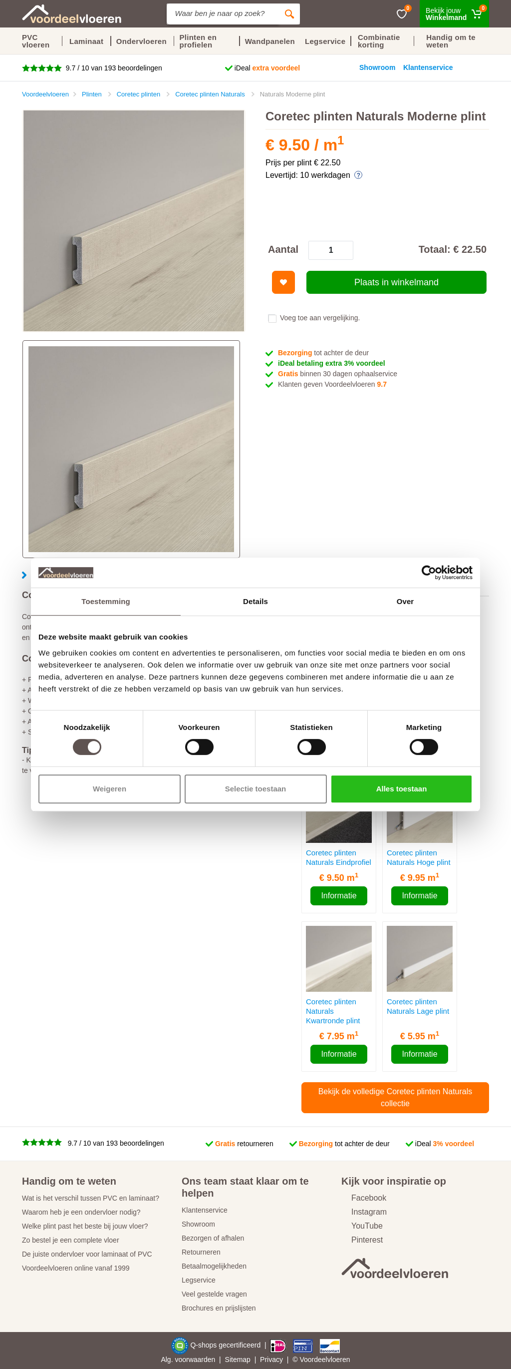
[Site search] (223, 13)
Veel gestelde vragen (214, 1294)
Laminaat (86, 41)
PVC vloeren (35, 41)
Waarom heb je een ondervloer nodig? (81, 1212)
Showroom (198, 1224)
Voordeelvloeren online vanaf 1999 (76, 1268)
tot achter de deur (323, 353)
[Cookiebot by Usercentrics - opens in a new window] (429, 572)
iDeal (267, 68)
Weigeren (109, 788)
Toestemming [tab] (105, 601)
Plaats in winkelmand (396, 282)
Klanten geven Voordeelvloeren (332, 384)
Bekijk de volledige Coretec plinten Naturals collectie (395, 1097)
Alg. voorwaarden (188, 1360)
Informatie (338, 895)
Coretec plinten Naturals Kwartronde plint (333, 1011)
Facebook (363, 1198)
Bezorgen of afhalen (213, 1238)
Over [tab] (405, 601)
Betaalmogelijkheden (214, 1266)
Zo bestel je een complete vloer (70, 1240)
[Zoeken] (289, 13)
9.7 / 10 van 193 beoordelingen (113, 68)
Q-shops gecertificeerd (226, 1345)
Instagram (364, 1212)
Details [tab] (255, 601)
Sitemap (238, 1360)
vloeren (338, 1360)
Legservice (199, 1280)
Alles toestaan (401, 788)
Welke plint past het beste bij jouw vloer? (85, 1226)
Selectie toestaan (255, 788)
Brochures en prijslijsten (219, 1308)
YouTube (362, 1226)
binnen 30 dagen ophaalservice (337, 374)
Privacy (271, 1360)
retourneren (244, 1144)
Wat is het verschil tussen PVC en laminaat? (90, 1198)
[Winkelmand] (454, 13)
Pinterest (362, 1240)
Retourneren (201, 1252)
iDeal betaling (331, 363)
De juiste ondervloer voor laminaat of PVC (87, 1254)
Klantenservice (205, 1210)
